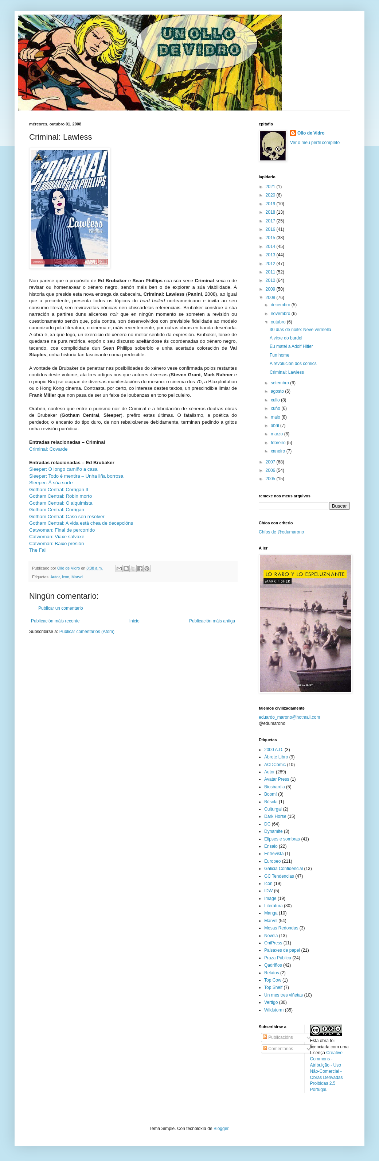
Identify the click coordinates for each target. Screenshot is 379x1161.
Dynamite (273, 831)
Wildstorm (274, 1010)
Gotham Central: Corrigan (56, 509)
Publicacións (278, 1037)
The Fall (38, 550)
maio (276, 417)
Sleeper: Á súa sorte (51, 482)
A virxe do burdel (286, 338)
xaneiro (278, 451)
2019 (271, 203)
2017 (271, 221)
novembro (281, 313)
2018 (271, 212)
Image (270, 898)
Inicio (134, 621)
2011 (271, 272)
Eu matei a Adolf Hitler (291, 346)
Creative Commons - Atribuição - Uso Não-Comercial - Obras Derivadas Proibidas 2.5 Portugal (326, 1071)
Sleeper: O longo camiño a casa (63, 469)
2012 (271, 263)
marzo (277, 433)
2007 (271, 462)
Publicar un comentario (60, 608)
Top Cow (272, 980)
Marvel (77, 577)
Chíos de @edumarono (281, 532)
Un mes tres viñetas (283, 995)
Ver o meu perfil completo (315, 142)
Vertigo (271, 1002)
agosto (278, 391)
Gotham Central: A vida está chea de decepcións (81, 523)
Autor (54, 577)
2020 (271, 195)
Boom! (270, 794)
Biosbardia (274, 786)
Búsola (271, 801)
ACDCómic (275, 764)
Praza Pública (277, 957)
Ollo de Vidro (310, 133)
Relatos (271, 972)
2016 (271, 229)
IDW (268, 890)
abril (275, 425)
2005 (271, 478)
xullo (276, 400)
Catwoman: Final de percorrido (62, 530)
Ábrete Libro (276, 757)
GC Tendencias (279, 876)
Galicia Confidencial (283, 868)
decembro (281, 304)
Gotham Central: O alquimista (61, 503)
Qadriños (273, 965)
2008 (271, 297)
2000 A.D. (274, 749)
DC (267, 824)
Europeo (272, 861)
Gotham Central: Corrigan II (58, 489)
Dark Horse (275, 816)
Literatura (273, 905)
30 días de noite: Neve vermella (300, 329)
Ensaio (271, 846)
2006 (271, 470)
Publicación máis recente (55, 621)
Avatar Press (276, 779)
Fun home (279, 355)
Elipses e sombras (282, 839)
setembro (280, 382)
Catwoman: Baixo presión (56, 543)
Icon (65, 577)
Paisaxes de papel (282, 950)
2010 (271, 280)
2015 (271, 237)
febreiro (279, 442)
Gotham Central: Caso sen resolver (67, 516)
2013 (271, 254)
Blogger (221, 1128)
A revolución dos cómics (293, 363)
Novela (271, 935)
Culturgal (273, 809)
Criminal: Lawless (287, 372)
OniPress (273, 943)
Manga (271, 913)
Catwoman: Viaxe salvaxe (57, 536)
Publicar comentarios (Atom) (86, 631)
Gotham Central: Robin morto (60, 496)
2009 (271, 289)
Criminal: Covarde (48, 449)
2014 (271, 246)
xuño (276, 408)
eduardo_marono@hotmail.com (289, 717)
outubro (279, 322)
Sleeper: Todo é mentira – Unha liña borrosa (76, 476)
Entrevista (274, 853)
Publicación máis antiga (212, 621)
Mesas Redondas (281, 928)
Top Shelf (273, 987)
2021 (271, 186)
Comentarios (278, 1048)
